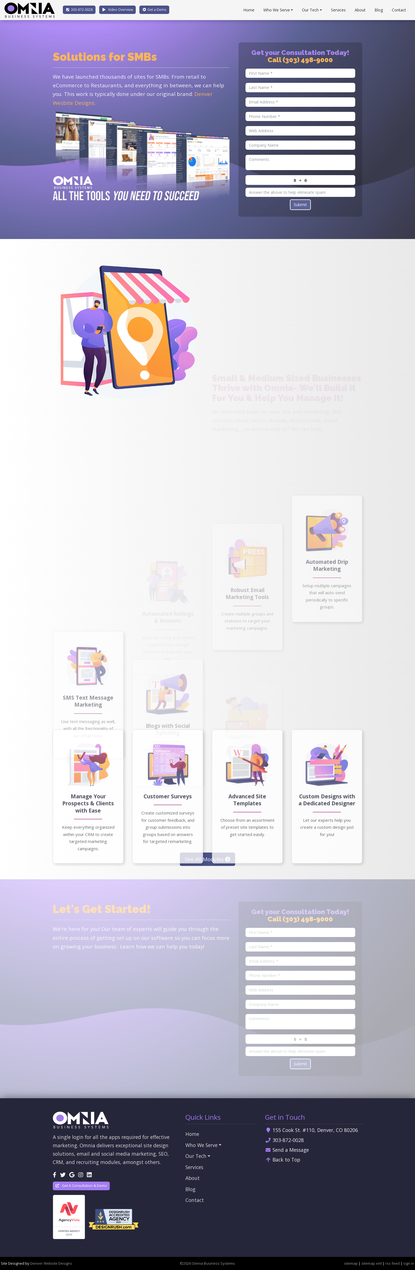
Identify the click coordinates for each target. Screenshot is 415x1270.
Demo (154, 9)
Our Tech (310, 10)
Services (338, 10)
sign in (408, 1263)
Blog (379, 10)
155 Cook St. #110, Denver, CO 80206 (311, 1130)
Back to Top (282, 1159)
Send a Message (287, 1149)
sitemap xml (371, 1263)
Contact (399, 10)
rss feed (392, 1263)
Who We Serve (276, 10)
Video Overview (117, 9)
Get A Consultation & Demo (81, 1185)
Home (248, 10)
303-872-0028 (284, 1140)
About (360, 10)
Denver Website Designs (51, 1263)
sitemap (351, 1263)
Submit (300, 204)
